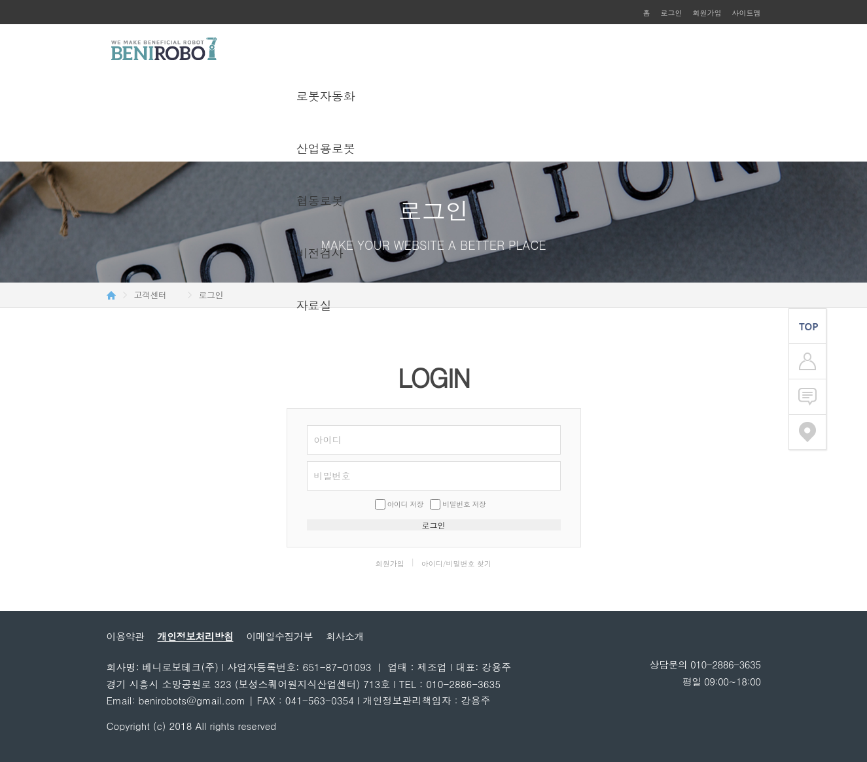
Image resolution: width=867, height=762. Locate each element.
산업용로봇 (325, 148)
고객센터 (150, 295)
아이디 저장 (405, 504)
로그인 (671, 13)
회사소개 (345, 636)
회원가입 (707, 13)
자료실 (314, 305)
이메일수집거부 (280, 636)
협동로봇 (320, 200)
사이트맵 (746, 13)
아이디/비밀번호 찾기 (456, 563)
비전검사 (320, 253)
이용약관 (126, 636)
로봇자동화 (325, 96)
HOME (111, 295)
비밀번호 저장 (464, 504)
